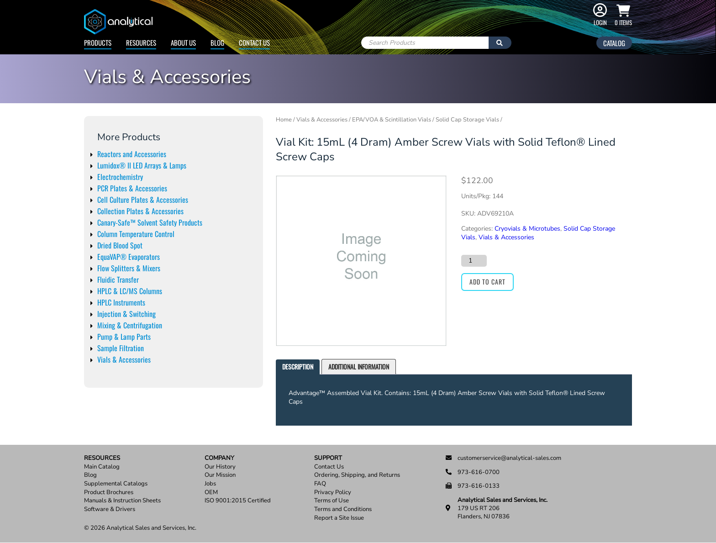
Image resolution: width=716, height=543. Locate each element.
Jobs (210, 484)
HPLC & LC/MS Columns (129, 290)
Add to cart (487, 281)
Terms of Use (331, 501)
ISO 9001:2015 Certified (238, 501)
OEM (211, 492)
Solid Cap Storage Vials (467, 120)
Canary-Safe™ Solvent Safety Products (149, 222)
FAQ (320, 484)
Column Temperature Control (135, 233)
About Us (183, 42)
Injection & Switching (126, 313)
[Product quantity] (474, 261)
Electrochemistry (120, 176)
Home (284, 120)
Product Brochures (108, 492)
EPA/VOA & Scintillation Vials (391, 120)
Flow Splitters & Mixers (128, 268)
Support (328, 458)
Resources (141, 42)
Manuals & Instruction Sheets (122, 501)
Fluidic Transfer (118, 279)
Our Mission (220, 475)
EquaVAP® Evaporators (128, 256)
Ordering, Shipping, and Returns (357, 475)
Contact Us (254, 42)
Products (97, 42)
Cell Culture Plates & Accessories (142, 199)
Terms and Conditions (343, 509)
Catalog (614, 43)
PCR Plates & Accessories (132, 188)
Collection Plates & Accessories (140, 211)
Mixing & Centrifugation (129, 325)
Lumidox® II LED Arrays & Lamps (141, 165)
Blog (217, 42)
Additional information (358, 366)
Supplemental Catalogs (115, 484)
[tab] (298, 366)
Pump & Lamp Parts (124, 336)
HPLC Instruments (121, 302)
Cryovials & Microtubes (527, 228)
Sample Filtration (120, 348)
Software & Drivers (109, 509)
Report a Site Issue (339, 518)
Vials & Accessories (124, 359)
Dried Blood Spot (119, 245)
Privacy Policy (332, 492)
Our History (220, 467)
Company (219, 458)
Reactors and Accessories (131, 153)
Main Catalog (102, 467)
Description (297, 366)
